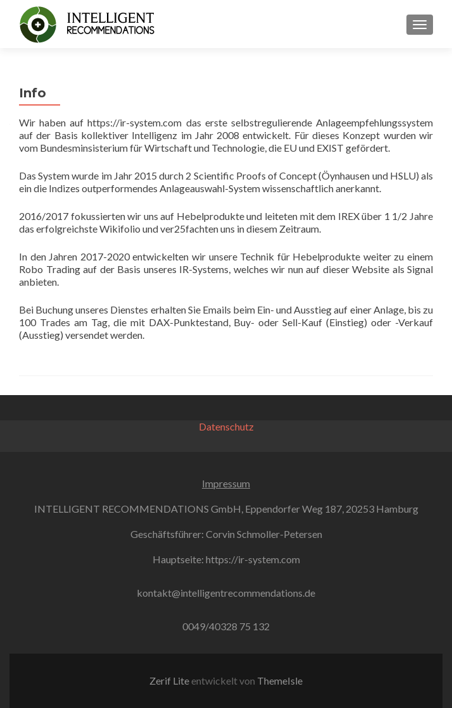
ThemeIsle (280, 680)
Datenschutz (226, 426)
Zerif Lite (170, 680)
